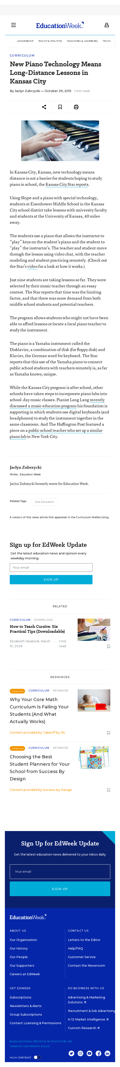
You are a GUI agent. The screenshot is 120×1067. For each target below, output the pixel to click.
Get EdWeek (20, 988)
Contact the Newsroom (86, 965)
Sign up (60, 889)
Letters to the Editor (84, 940)
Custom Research (84, 1028)
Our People (19, 957)
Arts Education (44, 502)
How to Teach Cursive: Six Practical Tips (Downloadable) (37, 629)
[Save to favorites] (60, 107)
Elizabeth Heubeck (24, 641)
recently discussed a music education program (57, 403)
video (32, 266)
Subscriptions (20, 997)
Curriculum (22, 55)
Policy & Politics (50, 41)
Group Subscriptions (26, 1014)
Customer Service (82, 957)
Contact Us (78, 930)
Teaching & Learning (82, 41)
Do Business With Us (86, 988)
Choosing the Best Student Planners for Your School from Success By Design (40, 768)
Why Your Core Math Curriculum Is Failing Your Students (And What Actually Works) (39, 710)
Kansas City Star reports (67, 184)
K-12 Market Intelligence (88, 1019)
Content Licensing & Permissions (35, 1023)
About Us (18, 930)
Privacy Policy (39, 1046)
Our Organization (23, 940)
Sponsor (61, 690)
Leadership (25, 41)
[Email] (60, 871)
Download (43, 619)
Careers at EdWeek (25, 974)
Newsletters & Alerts (26, 1006)
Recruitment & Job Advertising (93, 1011)
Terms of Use (19, 1046)
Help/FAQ (75, 948)
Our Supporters (22, 965)
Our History (19, 948)
